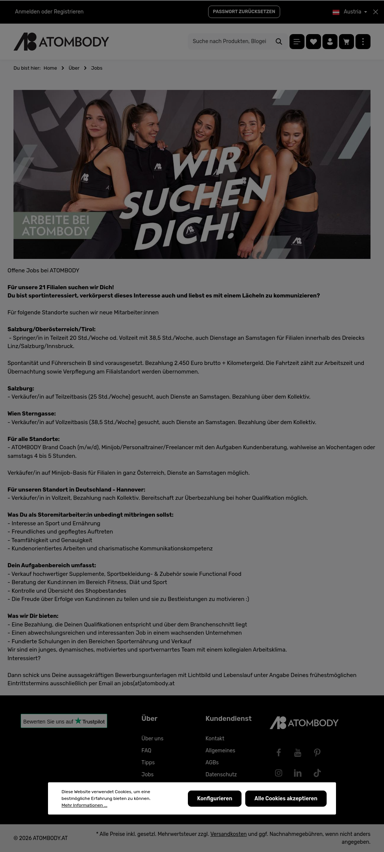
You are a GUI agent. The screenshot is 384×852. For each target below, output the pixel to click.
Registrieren (69, 12)
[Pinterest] (317, 752)
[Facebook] (278, 752)
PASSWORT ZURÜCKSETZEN (244, 11)
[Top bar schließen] (375, 12)
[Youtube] (297, 752)
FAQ (146, 750)
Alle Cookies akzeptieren (286, 798)
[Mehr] (363, 41)
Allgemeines (221, 750)
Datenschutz (221, 774)
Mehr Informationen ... (84, 805)
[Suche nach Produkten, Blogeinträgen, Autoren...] (229, 41)
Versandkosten (228, 834)
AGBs (212, 762)
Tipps (147, 762)
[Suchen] (279, 41)
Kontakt (215, 738)
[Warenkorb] (346, 41)
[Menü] (297, 41)
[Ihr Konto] (330, 41)
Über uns (152, 738)
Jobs (147, 774)
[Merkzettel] (313, 41)
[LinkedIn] (297, 772)
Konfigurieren (215, 798)
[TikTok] (317, 772)
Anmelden (27, 12)
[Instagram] (278, 772)
